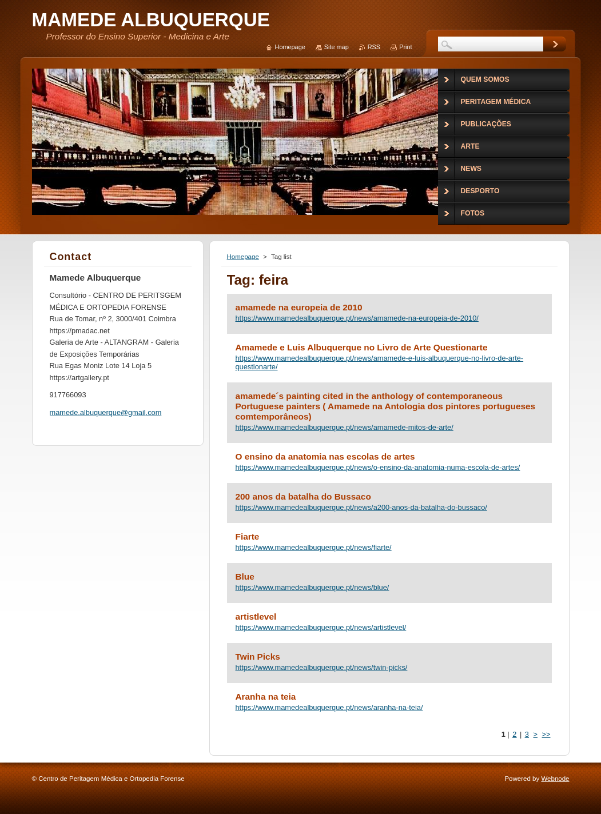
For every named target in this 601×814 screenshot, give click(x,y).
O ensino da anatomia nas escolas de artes (325, 456)
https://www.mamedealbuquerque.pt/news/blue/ (312, 587)
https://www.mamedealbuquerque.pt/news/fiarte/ (314, 547)
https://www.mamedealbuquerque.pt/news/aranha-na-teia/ (329, 707)
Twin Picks (258, 656)
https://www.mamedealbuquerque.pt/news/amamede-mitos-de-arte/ (344, 427)
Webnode (555, 778)
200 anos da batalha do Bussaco (303, 496)
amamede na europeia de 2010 (299, 307)
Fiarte (248, 536)
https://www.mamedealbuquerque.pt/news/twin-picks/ (322, 667)
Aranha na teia (266, 696)
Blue (245, 576)
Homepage (243, 256)
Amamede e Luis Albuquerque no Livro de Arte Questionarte (362, 347)
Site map (336, 46)
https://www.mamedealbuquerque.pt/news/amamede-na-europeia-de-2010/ (357, 318)
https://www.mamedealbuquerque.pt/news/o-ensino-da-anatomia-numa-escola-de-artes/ (378, 467)
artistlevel (256, 616)
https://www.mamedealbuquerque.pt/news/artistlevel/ (321, 627)
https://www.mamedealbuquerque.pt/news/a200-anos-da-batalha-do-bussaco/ (361, 507)
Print (405, 46)
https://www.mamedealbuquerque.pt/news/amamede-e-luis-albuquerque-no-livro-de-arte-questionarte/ (380, 362)
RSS (374, 46)
